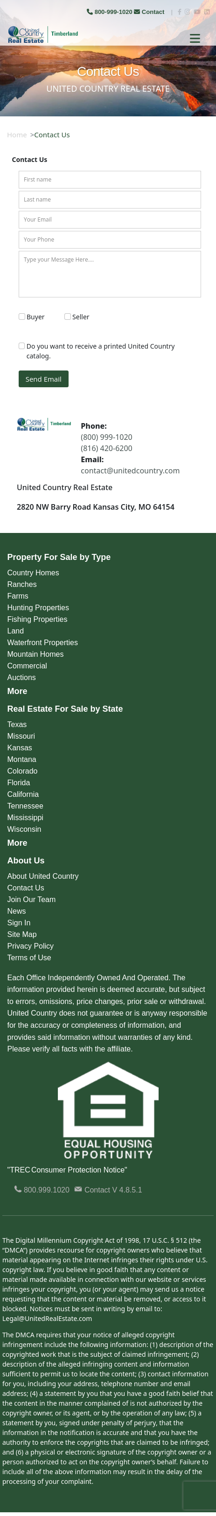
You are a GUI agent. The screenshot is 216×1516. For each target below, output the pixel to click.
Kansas (19, 748)
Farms (17, 596)
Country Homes (33, 573)
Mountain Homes (35, 654)
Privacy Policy (30, 946)
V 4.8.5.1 (127, 1190)
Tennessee (25, 806)
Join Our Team (31, 899)
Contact (150, 11)
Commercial (27, 666)
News (16, 911)
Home (17, 134)
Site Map (22, 934)
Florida (18, 783)
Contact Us (25, 888)
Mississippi (25, 818)
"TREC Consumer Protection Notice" (67, 1170)
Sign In (19, 923)
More (17, 691)
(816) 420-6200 (106, 448)
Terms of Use (29, 958)
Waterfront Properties (42, 643)
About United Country (43, 876)
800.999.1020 (42, 1190)
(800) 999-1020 (106, 437)
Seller (80, 316)
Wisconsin (24, 829)
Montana (21, 759)
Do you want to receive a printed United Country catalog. (101, 351)
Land (15, 631)
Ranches (22, 584)
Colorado (22, 771)
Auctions (21, 677)
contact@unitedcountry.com (130, 470)
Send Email (44, 379)
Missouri (21, 736)
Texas (17, 724)
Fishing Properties (37, 619)
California (23, 794)
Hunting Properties (38, 608)
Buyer (36, 316)
